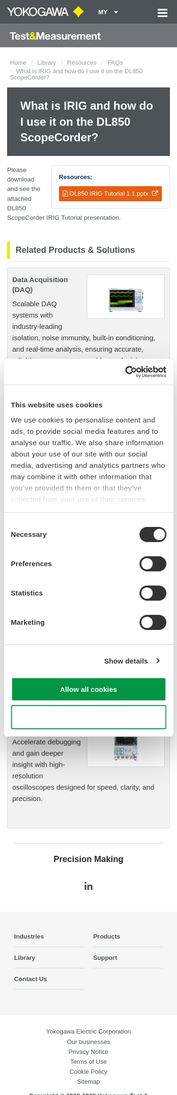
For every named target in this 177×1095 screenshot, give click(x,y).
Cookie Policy (89, 1071)
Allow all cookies (88, 689)
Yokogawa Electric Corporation (88, 1031)
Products (106, 936)
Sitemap (88, 1081)
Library (46, 62)
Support (105, 957)
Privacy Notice (88, 1051)
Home (18, 62)
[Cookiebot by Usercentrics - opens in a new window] (126, 372)
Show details (126, 661)
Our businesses (88, 1041)
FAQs (115, 62)
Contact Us (30, 979)
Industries (29, 936)
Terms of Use (88, 1061)
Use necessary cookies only (88, 717)
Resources (81, 62)
